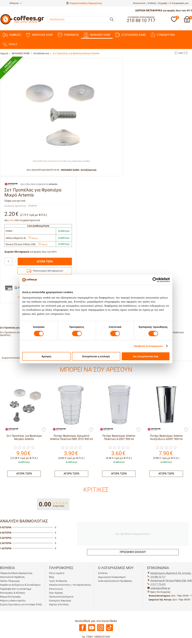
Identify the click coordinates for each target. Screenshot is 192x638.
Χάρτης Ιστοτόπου (59, 604)
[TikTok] (109, 630)
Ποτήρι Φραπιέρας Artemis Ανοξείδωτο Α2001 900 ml (166, 437)
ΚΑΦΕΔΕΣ (11, 35)
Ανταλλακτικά (41, 53)
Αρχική (4, 53)
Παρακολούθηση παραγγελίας (16, 573)
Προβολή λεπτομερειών (148, 346)
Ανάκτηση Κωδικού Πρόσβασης (115, 581)
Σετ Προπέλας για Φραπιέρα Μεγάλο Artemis (24, 437)
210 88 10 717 (158, 576)
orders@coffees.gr (160, 588)
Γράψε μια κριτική (14, 200)
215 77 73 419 (158, 584)
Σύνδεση (152, 3)
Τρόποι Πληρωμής (10, 581)
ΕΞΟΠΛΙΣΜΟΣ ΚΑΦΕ (130, 35)
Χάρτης (33, 238)
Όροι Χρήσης (56, 592)
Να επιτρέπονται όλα (145, 356)
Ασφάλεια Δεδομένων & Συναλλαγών (20, 584)
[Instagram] (100, 630)
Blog (51, 577)
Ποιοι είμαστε (56, 573)
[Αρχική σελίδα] (22, 24)
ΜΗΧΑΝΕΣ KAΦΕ (96, 35)
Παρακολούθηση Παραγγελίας (85, 3)
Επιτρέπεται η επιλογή (96, 356)
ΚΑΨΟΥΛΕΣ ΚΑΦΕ (39, 35)
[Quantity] (8, 261)
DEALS (9, 44)
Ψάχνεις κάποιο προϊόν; (13, 600)
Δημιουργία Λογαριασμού (112, 577)
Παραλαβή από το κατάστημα (15, 589)
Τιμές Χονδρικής (58, 581)
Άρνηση (46, 356)
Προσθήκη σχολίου (133, 552)
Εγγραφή (162, 3)
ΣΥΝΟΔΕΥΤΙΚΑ (163, 35)
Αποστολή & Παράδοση (12, 577)
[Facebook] (82, 630)
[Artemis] (10, 429)
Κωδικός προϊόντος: (15, 205)
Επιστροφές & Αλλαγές (12, 592)
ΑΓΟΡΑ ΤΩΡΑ (45, 261)
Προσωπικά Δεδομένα (61, 596)
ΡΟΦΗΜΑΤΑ (68, 35)
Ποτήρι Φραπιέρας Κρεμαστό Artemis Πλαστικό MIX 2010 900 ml (71, 437)
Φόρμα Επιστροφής (10, 596)
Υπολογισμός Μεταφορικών (48, 270)
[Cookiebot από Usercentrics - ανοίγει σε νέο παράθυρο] (155, 279)
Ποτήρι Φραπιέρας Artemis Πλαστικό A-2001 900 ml (118, 437)
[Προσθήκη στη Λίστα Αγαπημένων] (43, 430)
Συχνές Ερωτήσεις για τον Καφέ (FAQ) (21, 604)
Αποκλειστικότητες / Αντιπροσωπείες (70, 584)
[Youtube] (91, 630)
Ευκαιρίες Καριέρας (60, 600)
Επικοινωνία (139, 3)
